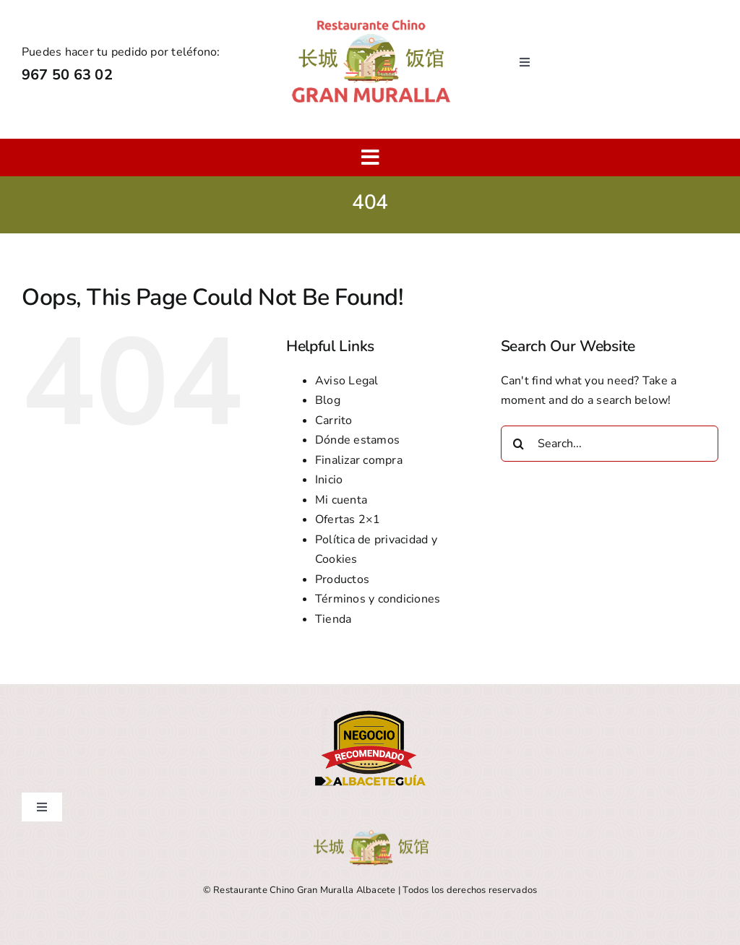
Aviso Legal (347, 381)
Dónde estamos (357, 440)
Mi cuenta (341, 500)
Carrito (334, 420)
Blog (327, 400)
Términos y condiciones (377, 599)
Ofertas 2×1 (348, 519)
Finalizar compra (359, 460)
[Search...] (609, 444)
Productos (342, 579)
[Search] (519, 444)
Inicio (329, 480)
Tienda (333, 619)
